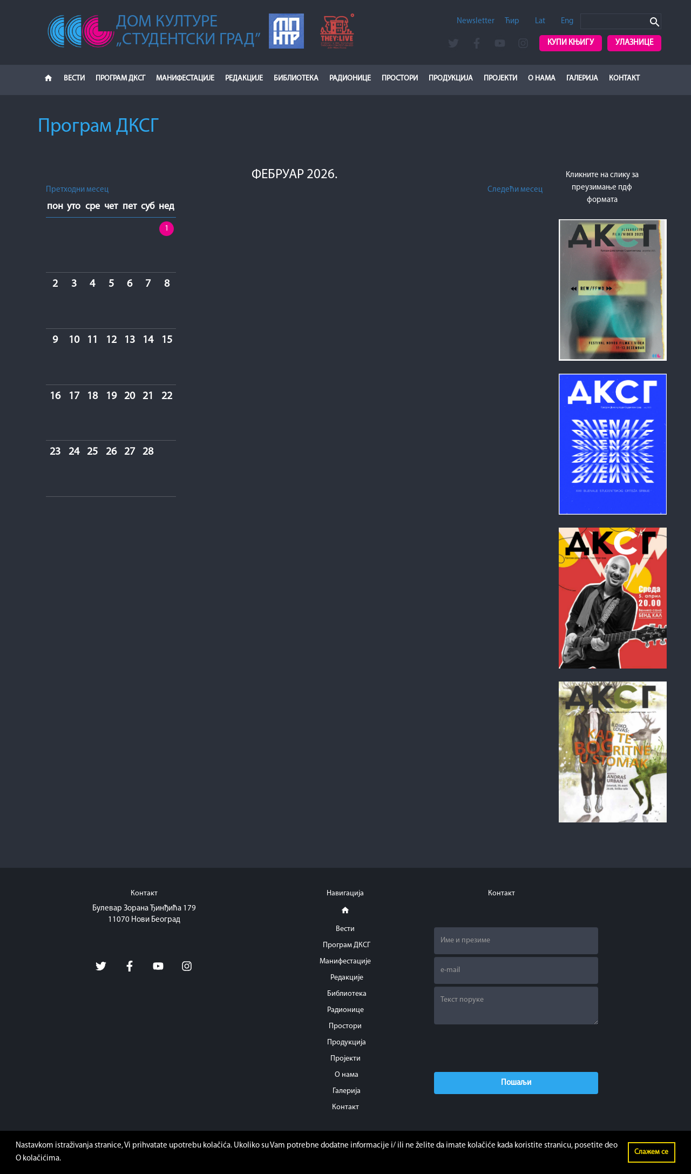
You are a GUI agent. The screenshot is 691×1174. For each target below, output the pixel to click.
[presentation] (516, 1048)
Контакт (624, 79)
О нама (541, 79)
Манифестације (185, 79)
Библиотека (296, 79)
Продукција (451, 79)
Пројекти (500, 79)
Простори (400, 79)
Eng (567, 21)
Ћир (512, 21)
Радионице (350, 79)
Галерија (582, 79)
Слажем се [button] (651, 1152)
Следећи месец (515, 190)
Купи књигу (570, 43)
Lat (540, 21)
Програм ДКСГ (120, 79)
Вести (74, 79)
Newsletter (475, 21)
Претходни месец (77, 190)
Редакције (244, 79)
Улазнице (634, 43)
